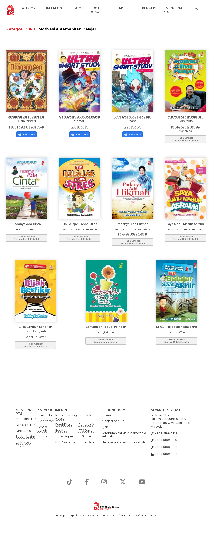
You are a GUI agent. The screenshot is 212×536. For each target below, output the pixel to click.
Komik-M (85, 415)
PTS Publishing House (66, 416)
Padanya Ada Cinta (26, 224)
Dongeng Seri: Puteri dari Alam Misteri (26, 119)
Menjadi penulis (113, 421)
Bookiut (61, 430)
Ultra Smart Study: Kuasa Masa (132, 119)
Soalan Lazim (25, 436)
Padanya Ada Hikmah (132, 224)
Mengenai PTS (173, 10)
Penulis (149, 8)
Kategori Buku (20, 29)
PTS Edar (84, 436)
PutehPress (63, 424)
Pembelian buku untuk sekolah (124, 442)
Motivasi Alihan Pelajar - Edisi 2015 (185, 119)
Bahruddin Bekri (26, 229)
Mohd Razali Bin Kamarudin (79, 229)
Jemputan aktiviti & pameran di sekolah (124, 434)
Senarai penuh (42, 428)
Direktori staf (25, 431)
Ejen (105, 427)
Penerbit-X (86, 424)
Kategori (28, 8)
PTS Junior (86, 430)
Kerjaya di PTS (26, 425)
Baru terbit (45, 415)
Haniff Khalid (17, 126)
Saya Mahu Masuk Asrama (185, 224)
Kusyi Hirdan (106, 332)
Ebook (78, 8)
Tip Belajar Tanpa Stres (79, 224)
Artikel (126, 8)
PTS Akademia (65, 442)
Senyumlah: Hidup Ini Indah (106, 326)
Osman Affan (79, 126)
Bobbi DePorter (35, 336)
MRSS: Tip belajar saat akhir (176, 326)
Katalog (54, 8)
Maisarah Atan (35, 126)
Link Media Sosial (23, 444)
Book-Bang (86, 442)
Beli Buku (98, 10)
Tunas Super (64, 436)
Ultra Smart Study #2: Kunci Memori (79, 119)
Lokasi (106, 415)
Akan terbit (45, 421)
